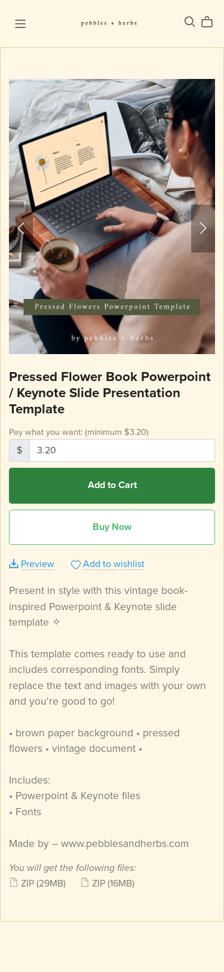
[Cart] (211, 22)
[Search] (190, 22)
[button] (21, 228)
